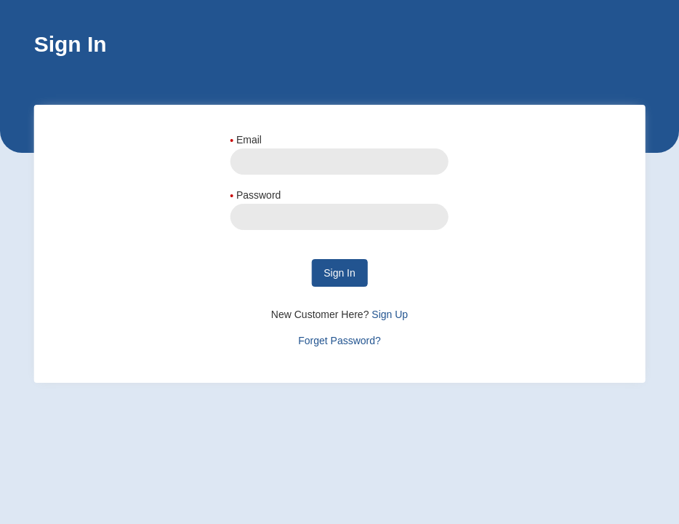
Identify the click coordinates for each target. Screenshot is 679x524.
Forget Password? (339, 340)
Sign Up (388, 314)
